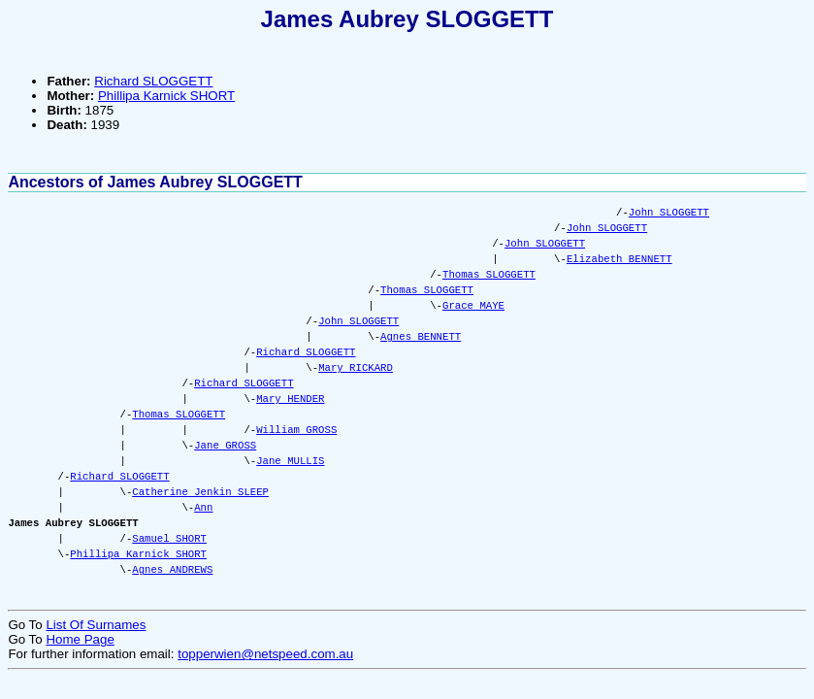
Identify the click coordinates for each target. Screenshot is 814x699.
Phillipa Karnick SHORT (166, 95)
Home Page (80, 639)
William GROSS (296, 430)
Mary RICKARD (355, 368)
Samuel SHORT (169, 539)
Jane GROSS (225, 445)
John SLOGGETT (669, 212)
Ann (203, 508)
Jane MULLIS (290, 461)
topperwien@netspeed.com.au (265, 654)
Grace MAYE (473, 306)
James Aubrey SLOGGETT (407, 19)
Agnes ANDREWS (172, 570)
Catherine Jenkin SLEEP (200, 492)
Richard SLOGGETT (153, 81)
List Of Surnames (96, 624)
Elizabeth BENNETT (619, 259)
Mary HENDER (290, 399)
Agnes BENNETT (420, 337)
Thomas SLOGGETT (489, 275)
